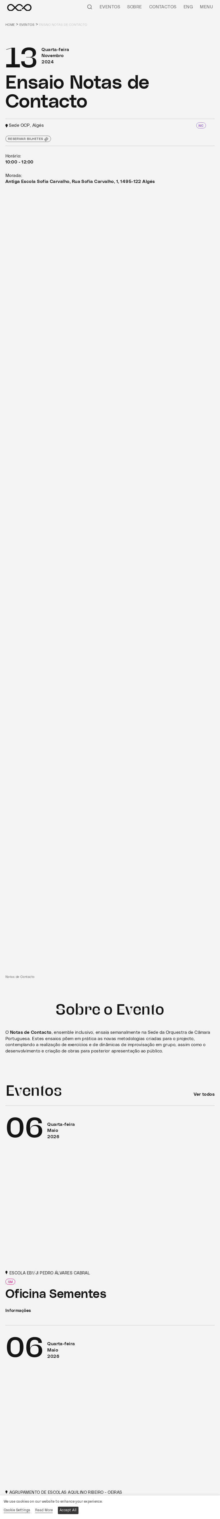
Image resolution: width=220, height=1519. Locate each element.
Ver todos (204, 1094)
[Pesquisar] (90, 7)
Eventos (110, 7)
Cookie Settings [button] (17, 1510)
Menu (206, 7)
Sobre (134, 7)
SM (10, 1282)
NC (201, 125)
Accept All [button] (68, 1510)
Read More (44, 1510)
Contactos (162, 7)
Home (10, 24)
